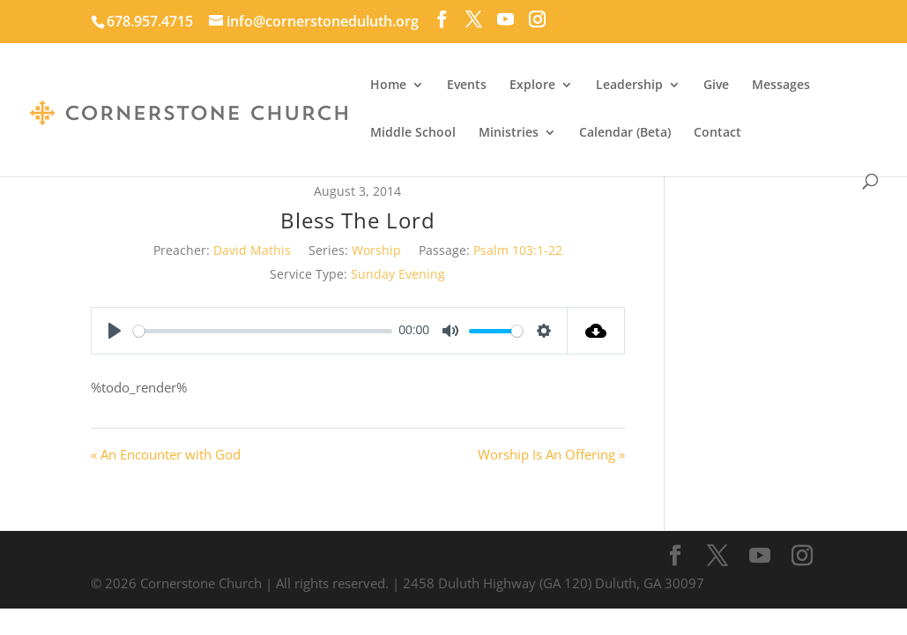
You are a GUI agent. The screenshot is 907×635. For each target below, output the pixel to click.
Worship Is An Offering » (551, 454)
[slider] (262, 331)
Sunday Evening (398, 273)
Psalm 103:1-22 (517, 250)
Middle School (413, 133)
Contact (717, 133)
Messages (781, 85)
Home (388, 85)
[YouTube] (505, 19)
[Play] (114, 331)
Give (716, 85)
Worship (376, 250)
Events (467, 85)
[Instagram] (537, 19)
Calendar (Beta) (625, 133)
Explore (532, 85)
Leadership (629, 85)
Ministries (509, 133)
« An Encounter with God (166, 454)
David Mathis (252, 250)
